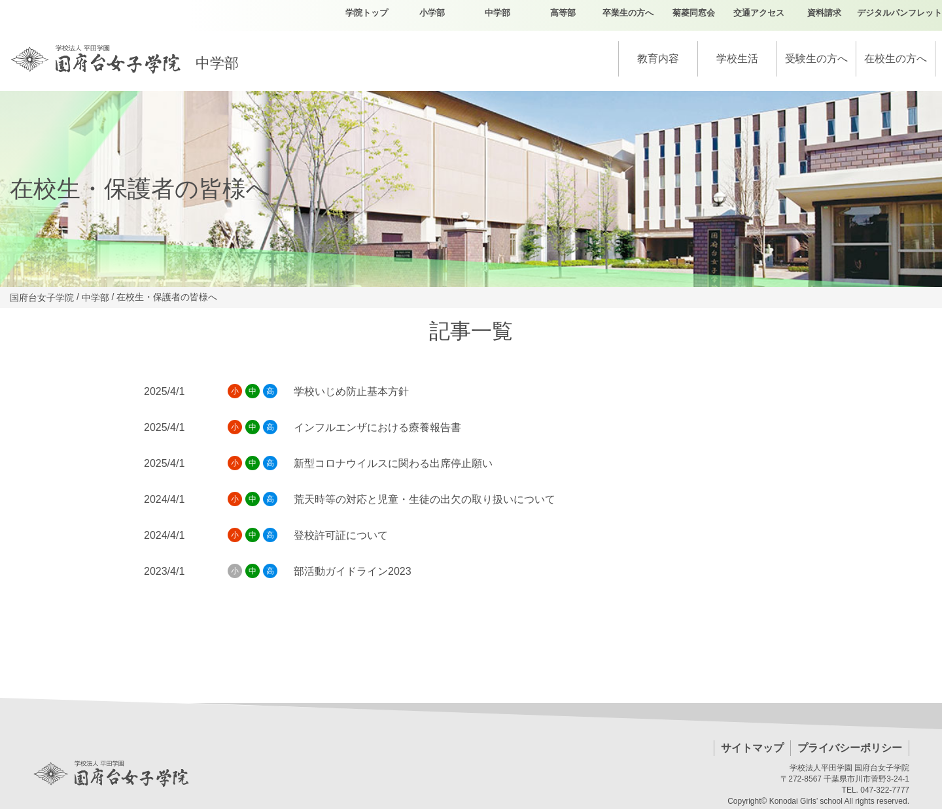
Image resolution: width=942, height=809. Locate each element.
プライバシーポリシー (849, 747)
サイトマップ (752, 747)
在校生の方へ (895, 58)
